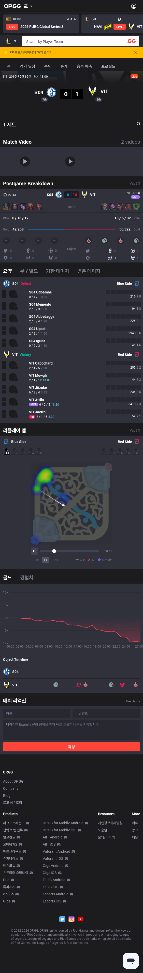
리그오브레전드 (13, 894)
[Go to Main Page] (12, 6)
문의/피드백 (106, 908)
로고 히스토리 (12, 873)
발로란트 (9, 908)
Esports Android (55, 965)
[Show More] (28, 6)
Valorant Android (56, 922)
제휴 (135, 894)
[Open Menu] (133, 6)
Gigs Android (53, 936)
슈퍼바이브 (10, 929)
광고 (135, 901)
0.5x (36, 560)
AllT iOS (49, 915)
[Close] (136, 53)
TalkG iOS (51, 957)
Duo (6, 950)
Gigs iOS (50, 943)
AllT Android (53, 908)
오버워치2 (10, 915)
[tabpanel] (71, 350)
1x (45, 560)
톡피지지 (9, 957)
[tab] (9, 271)
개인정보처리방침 (110, 894)
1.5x (55, 560)
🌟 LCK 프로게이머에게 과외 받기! (27, 52)
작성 (71, 746)
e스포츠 (8, 965)
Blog (6, 866)
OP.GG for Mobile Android (63, 894)
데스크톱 (9, 936)
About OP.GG (13, 852)
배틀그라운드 (12, 922)
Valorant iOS (53, 929)
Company (10, 859)
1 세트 (9, 124)
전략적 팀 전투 (13, 901)
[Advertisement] (71, 796)
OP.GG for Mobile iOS (60, 901)
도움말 (102, 901)
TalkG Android (54, 950)
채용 (135, 908)
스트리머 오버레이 (15, 943)
